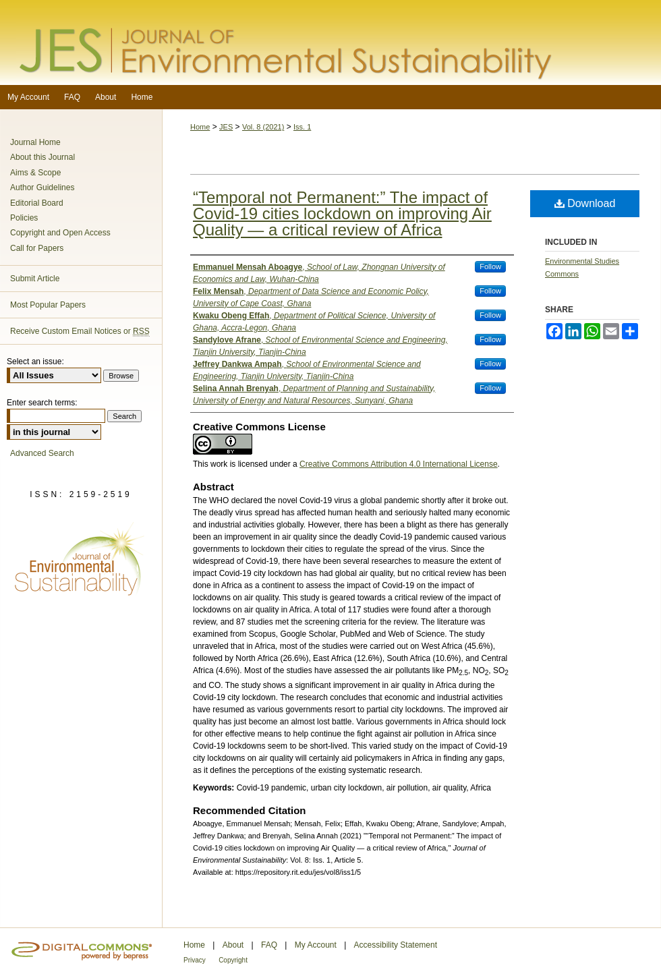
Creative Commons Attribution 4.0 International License (398, 464)
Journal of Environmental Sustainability (330, 42)
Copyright (233, 960)
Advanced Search (42, 453)
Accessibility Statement (395, 945)
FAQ (269, 945)
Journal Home (35, 142)
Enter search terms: (42, 402)
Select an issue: (35, 361)
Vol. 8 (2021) (263, 127)
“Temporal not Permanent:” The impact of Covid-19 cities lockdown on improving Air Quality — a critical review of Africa (342, 213)
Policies (24, 218)
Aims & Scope (35, 172)
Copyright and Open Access (60, 232)
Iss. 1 (302, 127)
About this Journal (42, 157)
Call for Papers (36, 248)
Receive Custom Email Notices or (80, 331)
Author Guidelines (42, 187)
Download (585, 203)
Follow (490, 266)
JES (226, 127)
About (233, 945)
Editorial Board (36, 203)
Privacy (194, 960)
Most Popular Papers (48, 305)
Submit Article (34, 278)
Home (200, 127)
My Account (316, 945)
